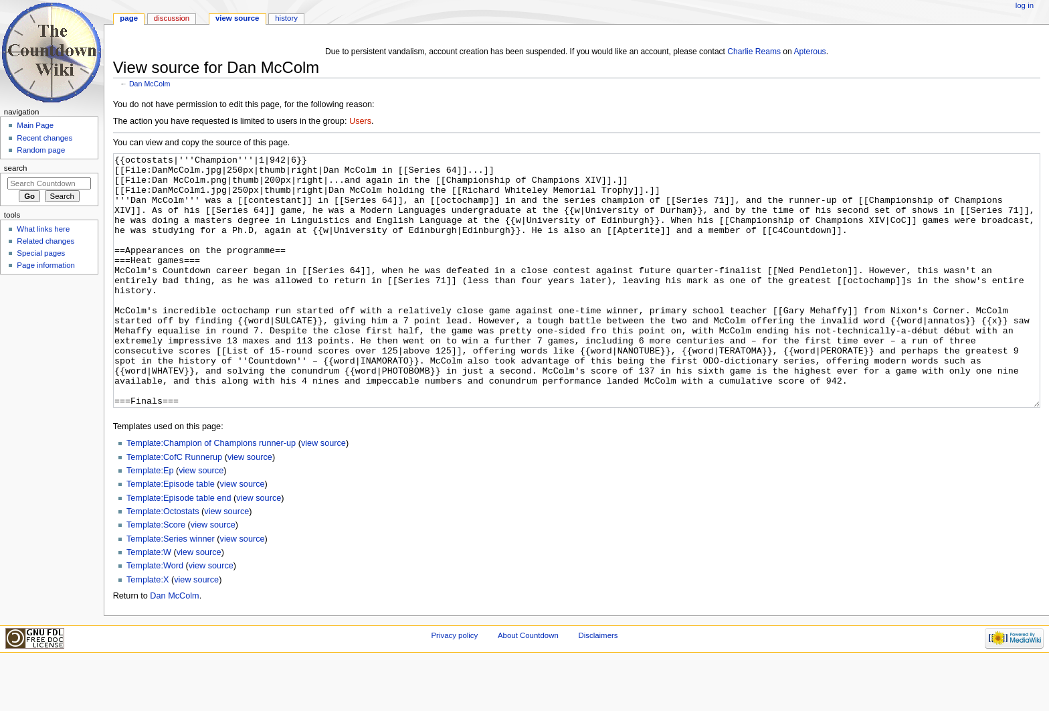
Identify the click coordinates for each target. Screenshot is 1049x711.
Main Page (35, 125)
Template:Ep (150, 521)
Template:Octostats (162, 561)
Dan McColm (150, 84)
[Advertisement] (49, 379)
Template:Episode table (170, 534)
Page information (46, 265)
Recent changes (44, 138)
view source (323, 493)
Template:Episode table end (178, 548)
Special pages (41, 253)
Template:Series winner (170, 589)
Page (129, 18)
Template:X (147, 630)
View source (237, 18)
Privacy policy (454, 686)
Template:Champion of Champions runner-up (211, 493)
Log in (1025, 5)
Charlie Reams (754, 51)
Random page (41, 150)
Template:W (148, 602)
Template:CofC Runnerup (174, 507)
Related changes (45, 241)
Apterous (809, 51)
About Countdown (528, 686)
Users (360, 121)
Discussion (171, 18)
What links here (43, 229)
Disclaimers (597, 686)
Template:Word (154, 616)
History (286, 18)
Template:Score (155, 575)
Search (15, 168)
